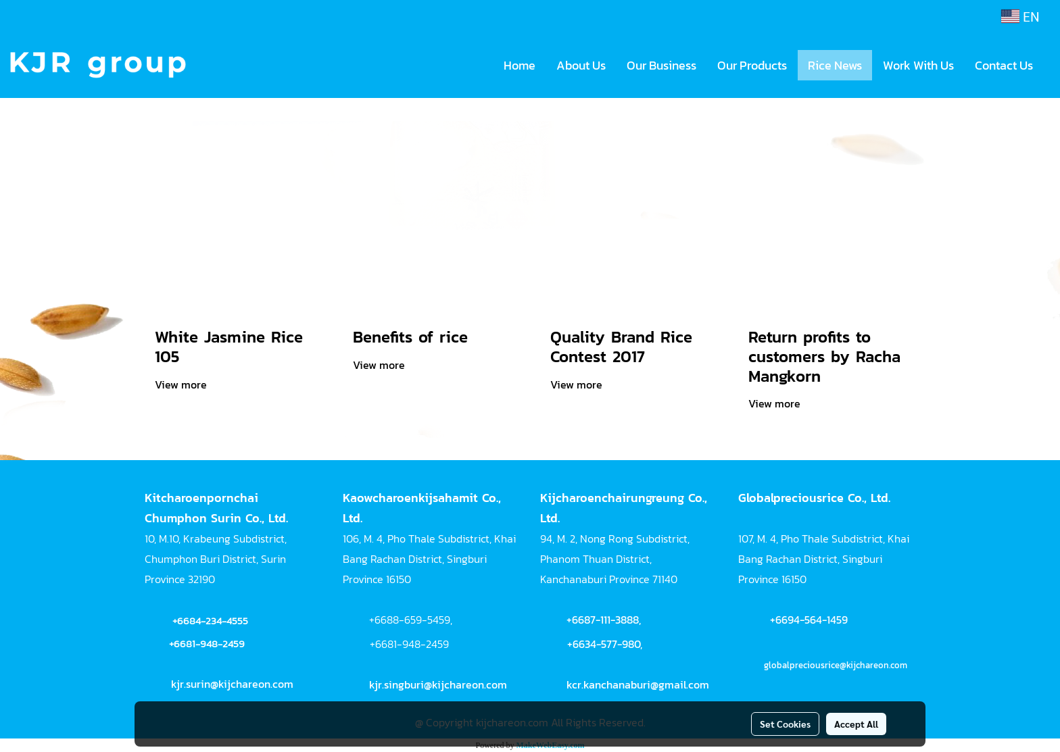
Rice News (835, 65)
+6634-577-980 (603, 644)
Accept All (856, 724)
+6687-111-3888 (603, 619)
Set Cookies (785, 724)
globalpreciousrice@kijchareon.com (835, 665)
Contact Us (1004, 65)
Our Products (752, 65)
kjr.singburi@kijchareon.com (438, 684)
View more (182, 384)
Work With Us (918, 65)
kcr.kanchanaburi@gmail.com (638, 684)
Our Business (661, 65)
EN (1020, 16)
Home (519, 65)
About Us (581, 65)
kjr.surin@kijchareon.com (232, 684)
